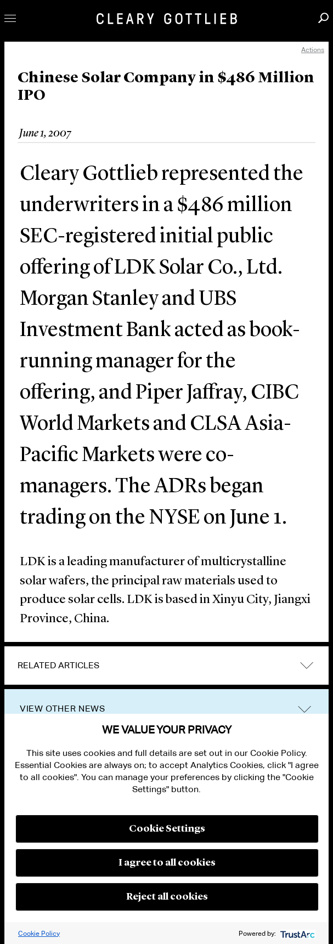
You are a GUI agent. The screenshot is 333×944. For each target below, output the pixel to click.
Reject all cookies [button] (167, 897)
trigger (304, 709)
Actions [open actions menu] (312, 50)
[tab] (166, 665)
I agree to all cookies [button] (167, 863)
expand (306, 665)
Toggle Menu (10, 18)
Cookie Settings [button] (167, 829)
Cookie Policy (39, 933)
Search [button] (323, 18)
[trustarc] (296, 933)
